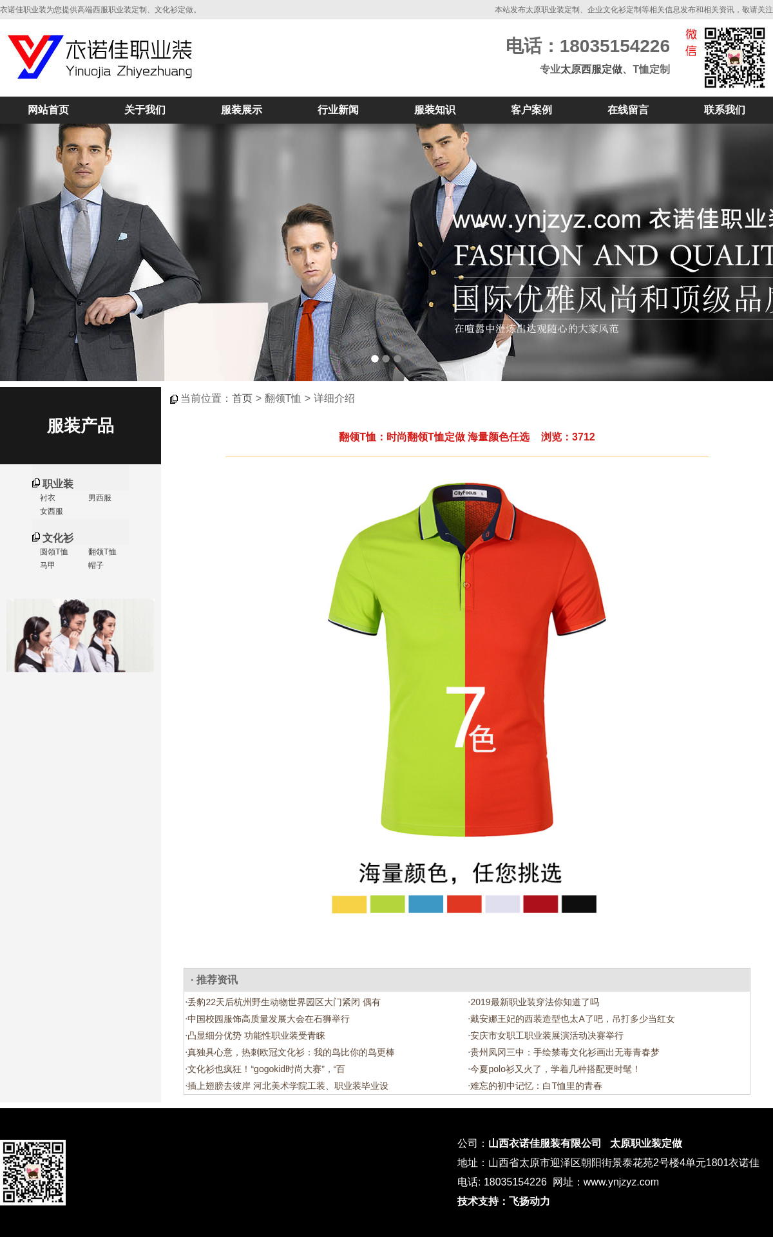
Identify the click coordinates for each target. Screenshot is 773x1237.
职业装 (58, 483)
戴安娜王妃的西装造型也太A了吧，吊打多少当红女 (572, 1019)
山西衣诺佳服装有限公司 (545, 1143)
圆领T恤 (53, 551)
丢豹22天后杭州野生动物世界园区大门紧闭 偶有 (283, 1002)
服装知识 (434, 109)
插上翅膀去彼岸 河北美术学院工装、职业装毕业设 (287, 1086)
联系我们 (724, 109)
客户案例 (531, 109)
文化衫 (58, 538)
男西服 (98, 497)
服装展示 (241, 109)
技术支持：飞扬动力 (503, 1201)
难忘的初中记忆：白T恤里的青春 (536, 1086)
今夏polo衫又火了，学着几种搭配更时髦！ (555, 1069)
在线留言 (628, 109)
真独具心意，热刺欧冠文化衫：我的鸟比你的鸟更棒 (291, 1052)
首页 (242, 398)
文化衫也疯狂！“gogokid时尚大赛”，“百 (266, 1069)
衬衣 (46, 497)
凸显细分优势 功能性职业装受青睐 (256, 1035)
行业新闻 (338, 109)
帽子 (95, 565)
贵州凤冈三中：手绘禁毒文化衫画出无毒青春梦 (565, 1052)
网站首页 (48, 109)
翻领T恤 (101, 551)
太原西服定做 (591, 69)
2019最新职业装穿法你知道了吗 (534, 1002)
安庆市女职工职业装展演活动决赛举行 (547, 1035)
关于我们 (145, 109)
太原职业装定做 (646, 1143)
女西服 (50, 511)
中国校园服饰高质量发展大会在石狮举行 (268, 1019)
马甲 (46, 565)
